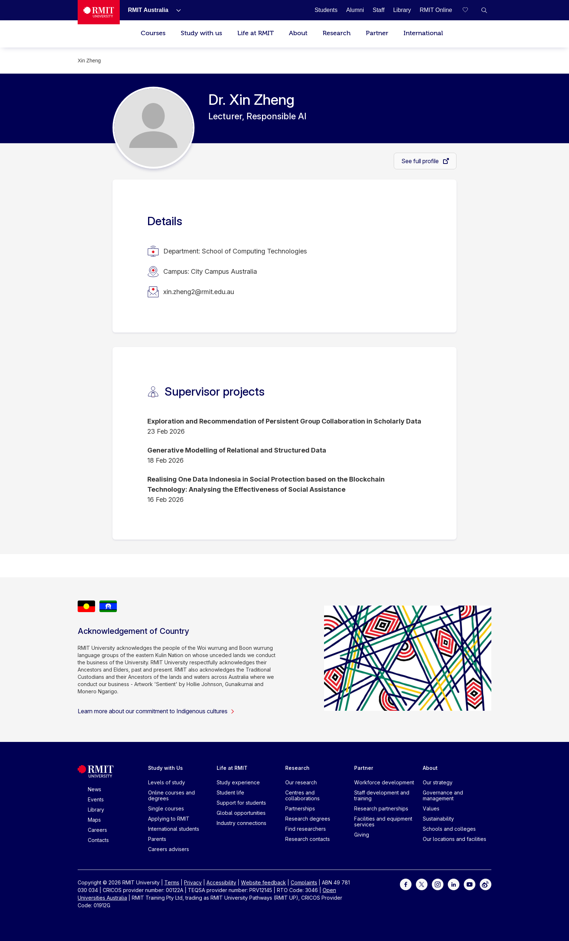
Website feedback (263, 882)
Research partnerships (381, 808)
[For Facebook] (406, 884)
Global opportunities (241, 813)
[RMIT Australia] (148, 10)
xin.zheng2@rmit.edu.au (198, 292)
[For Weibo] (485, 884)
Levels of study (166, 782)
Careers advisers (168, 849)
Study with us (201, 33)
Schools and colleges (449, 829)
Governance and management (443, 795)
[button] (484, 10)
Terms (171, 882)
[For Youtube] (469, 884)
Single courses (166, 808)
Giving (361, 834)
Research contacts (307, 839)
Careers (97, 830)
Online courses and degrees (171, 795)
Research (337, 33)
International (423, 33)
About (298, 33)
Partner (377, 33)
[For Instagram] (437, 884)
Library (96, 809)
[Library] (402, 10)
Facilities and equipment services (383, 821)
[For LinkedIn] (453, 884)
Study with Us (165, 768)
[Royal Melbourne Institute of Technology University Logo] (99, 12)
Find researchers (305, 829)
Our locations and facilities (454, 839)
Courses (153, 33)
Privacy (193, 882)
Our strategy (438, 782)
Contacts (98, 840)
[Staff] (378, 10)
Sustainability (438, 819)
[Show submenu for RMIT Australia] (176, 10)
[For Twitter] (421, 884)
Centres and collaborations (302, 795)
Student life (230, 792)
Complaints (304, 882)
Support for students (241, 803)
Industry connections (241, 823)
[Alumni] (355, 10)
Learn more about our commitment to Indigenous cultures (156, 711)
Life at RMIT (255, 33)
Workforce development (384, 782)
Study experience (238, 782)
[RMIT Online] (436, 10)
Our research (301, 782)
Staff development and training (381, 795)
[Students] (326, 10)
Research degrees (307, 819)
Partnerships (300, 808)
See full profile (420, 161)
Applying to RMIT (168, 819)
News (94, 789)
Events (96, 799)
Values (431, 808)
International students (173, 829)
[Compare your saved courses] (469, 10)
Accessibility (221, 882)
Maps (94, 820)
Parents (157, 839)
